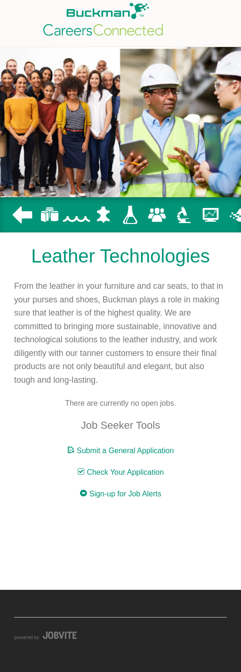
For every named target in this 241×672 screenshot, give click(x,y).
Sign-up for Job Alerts (120, 493)
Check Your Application (120, 472)
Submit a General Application (120, 450)
